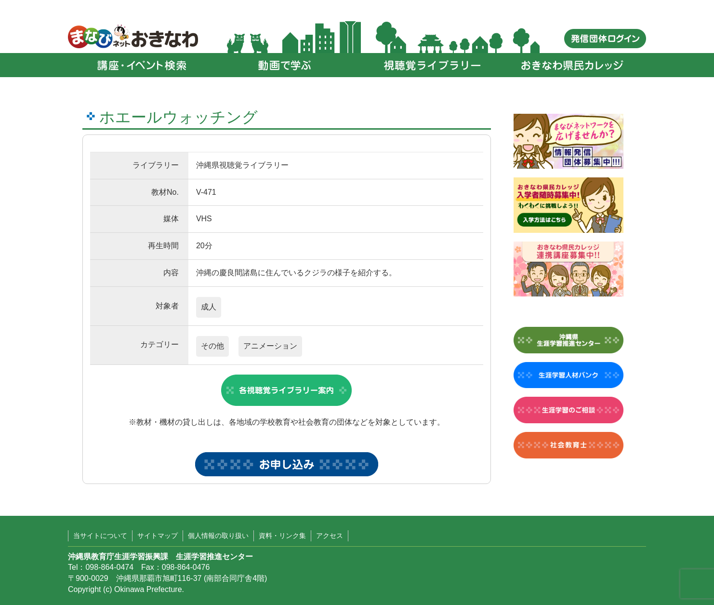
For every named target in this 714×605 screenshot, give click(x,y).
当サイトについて (100, 535)
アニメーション (270, 346)
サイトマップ (157, 535)
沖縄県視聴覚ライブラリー (242, 165)
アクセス (329, 535)
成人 (208, 307)
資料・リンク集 (282, 535)
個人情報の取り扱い (218, 535)
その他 (212, 346)
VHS (204, 219)
